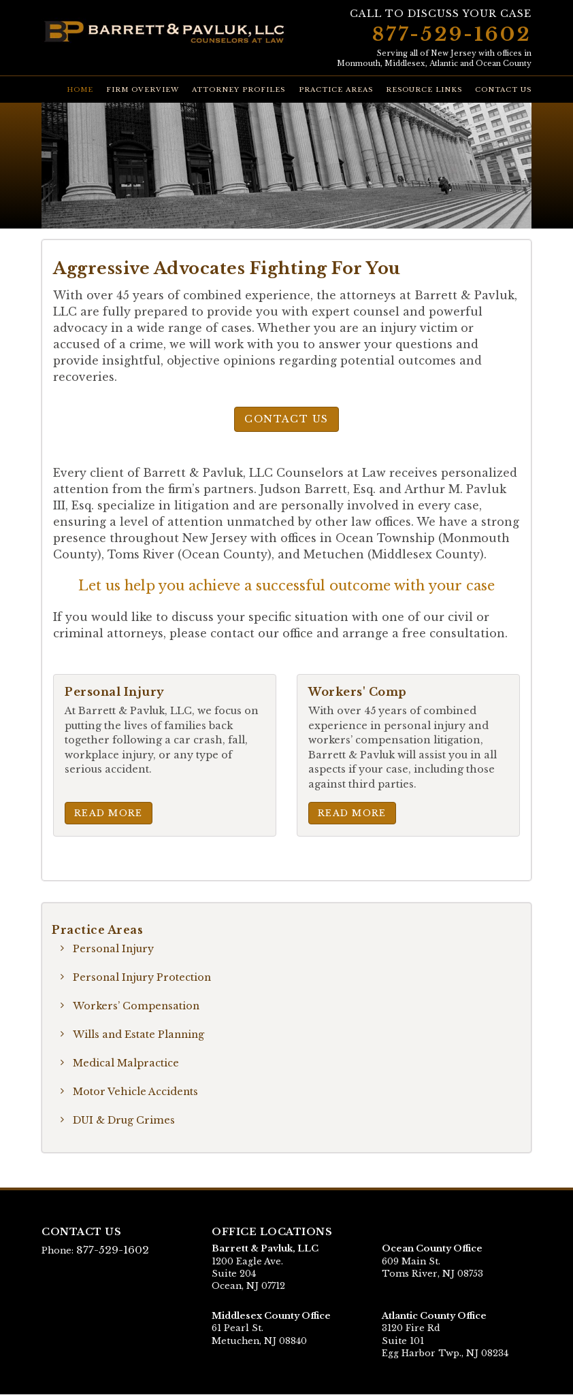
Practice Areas (336, 90)
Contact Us (503, 90)
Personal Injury (114, 949)
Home (80, 90)
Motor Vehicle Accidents (136, 1092)
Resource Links (424, 90)
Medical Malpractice (126, 1063)
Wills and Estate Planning (140, 1034)
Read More (108, 812)
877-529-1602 (451, 34)
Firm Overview (142, 90)
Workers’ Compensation (137, 1006)
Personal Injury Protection (143, 977)
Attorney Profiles (238, 90)
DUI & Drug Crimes (124, 1120)
